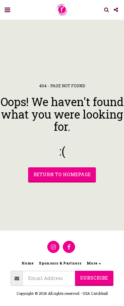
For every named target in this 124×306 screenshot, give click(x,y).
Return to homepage (62, 174)
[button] (7, 9)
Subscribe (94, 278)
